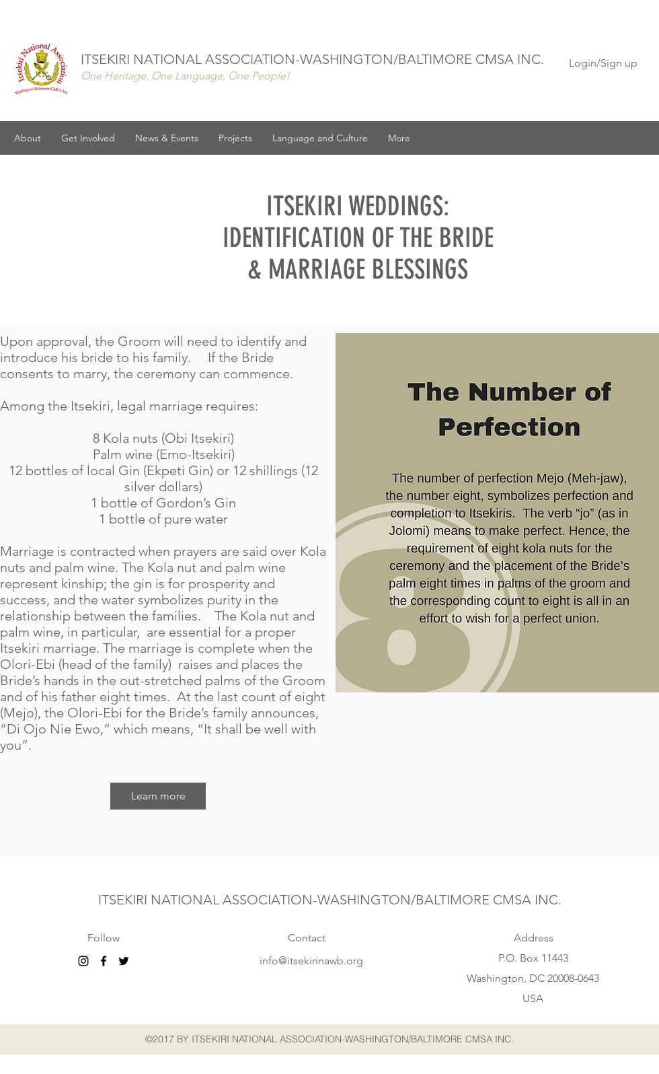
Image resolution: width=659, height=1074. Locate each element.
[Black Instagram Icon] (83, 961)
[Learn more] (158, 796)
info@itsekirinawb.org (311, 960)
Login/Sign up (603, 63)
